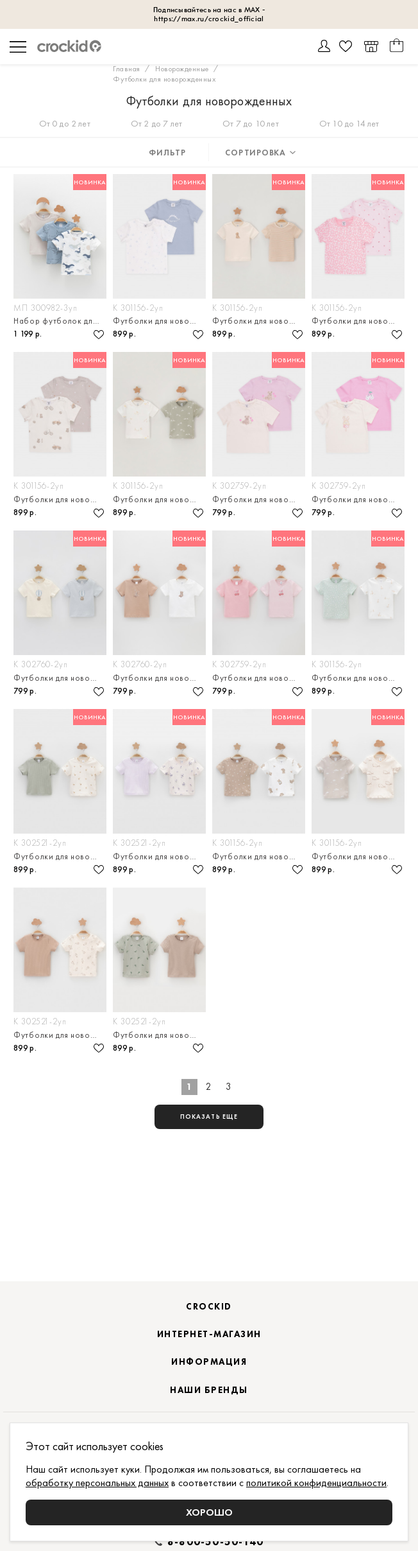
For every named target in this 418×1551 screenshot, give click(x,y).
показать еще (209, 1117)
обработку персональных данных (97, 1482)
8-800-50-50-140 (215, 1542)
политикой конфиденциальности (316, 1482)
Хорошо (209, 1512)
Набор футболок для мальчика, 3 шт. (59, 321)
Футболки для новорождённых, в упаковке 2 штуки (159, 321)
